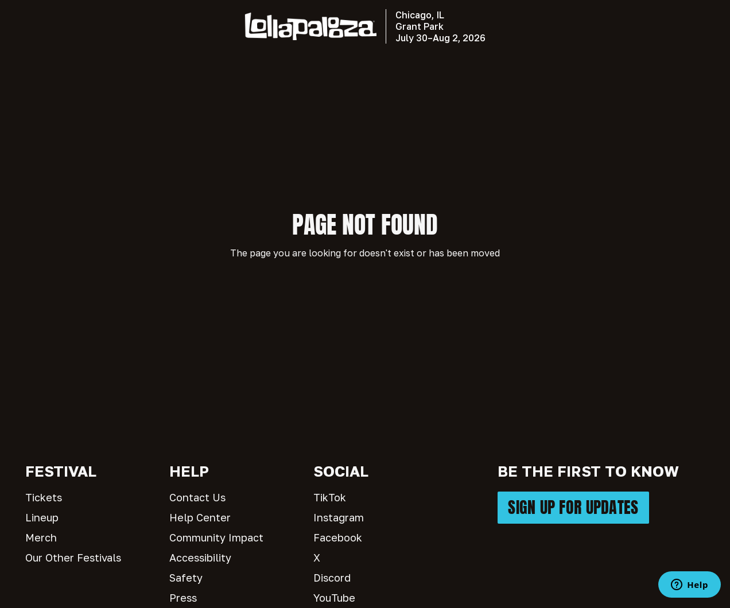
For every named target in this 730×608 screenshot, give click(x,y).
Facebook (337, 537)
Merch (41, 537)
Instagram (338, 517)
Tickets (43, 497)
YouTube (334, 598)
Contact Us (197, 497)
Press (183, 598)
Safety (186, 577)
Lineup (42, 517)
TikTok (329, 497)
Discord (332, 577)
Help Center (200, 517)
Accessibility (200, 557)
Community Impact (216, 537)
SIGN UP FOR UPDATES (573, 507)
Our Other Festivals (73, 557)
